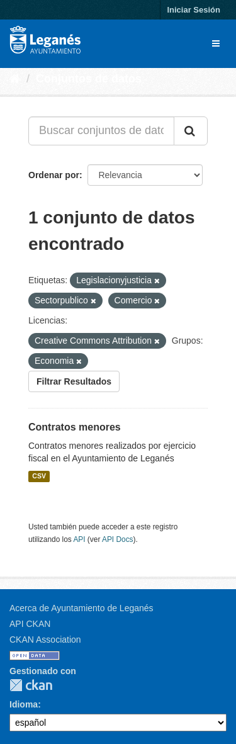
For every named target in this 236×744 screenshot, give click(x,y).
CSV (39, 476)
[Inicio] (14, 78)
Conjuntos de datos (89, 78)
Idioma (23, 704)
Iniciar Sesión (193, 9)
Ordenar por (53, 175)
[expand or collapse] (216, 43)
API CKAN (29, 624)
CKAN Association (45, 639)
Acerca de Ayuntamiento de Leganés (81, 608)
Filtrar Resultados (74, 381)
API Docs (117, 539)
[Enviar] (191, 130)
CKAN (30, 685)
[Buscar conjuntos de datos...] (101, 130)
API (79, 539)
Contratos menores (74, 427)
